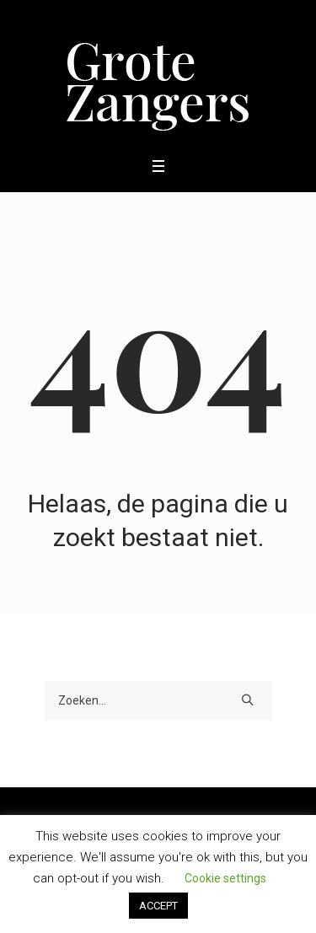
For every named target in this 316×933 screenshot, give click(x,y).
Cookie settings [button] (225, 878)
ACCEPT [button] (158, 905)
